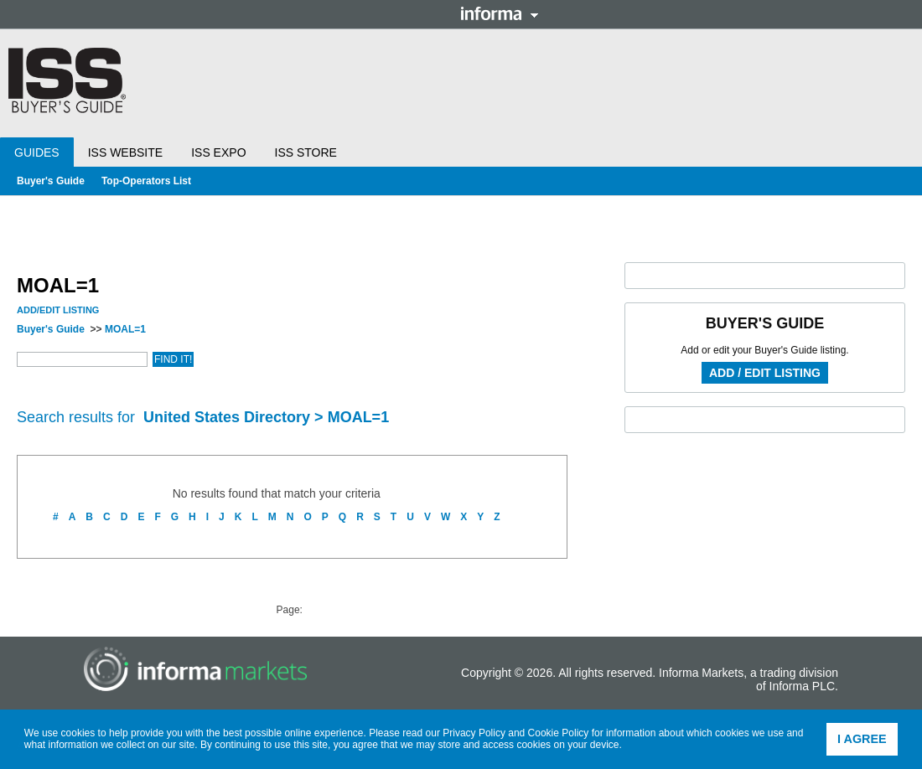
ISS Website (125, 152)
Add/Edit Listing (58, 310)
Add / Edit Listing (765, 372)
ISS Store (306, 152)
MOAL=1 (125, 329)
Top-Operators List (146, 181)
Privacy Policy (474, 733)
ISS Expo (218, 152)
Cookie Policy (558, 733)
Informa (499, 13)
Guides (37, 152)
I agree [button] (862, 739)
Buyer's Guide (51, 181)
